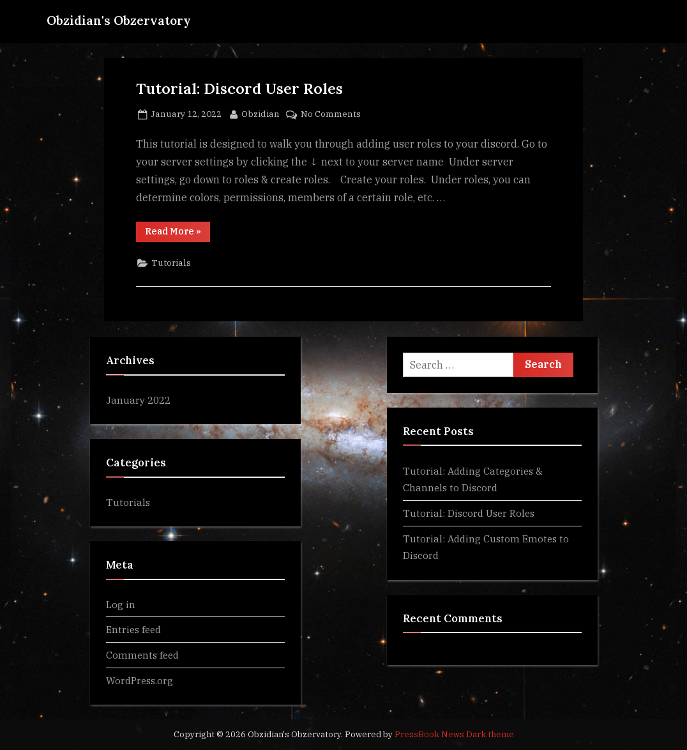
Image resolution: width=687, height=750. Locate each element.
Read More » (177, 233)
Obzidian (260, 113)
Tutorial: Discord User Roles (239, 88)
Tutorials (171, 262)
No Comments (331, 114)
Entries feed (133, 629)
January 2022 (138, 400)
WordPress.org (139, 680)
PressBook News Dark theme (454, 734)
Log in (120, 604)
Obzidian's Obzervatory (119, 20)
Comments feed (142, 654)
